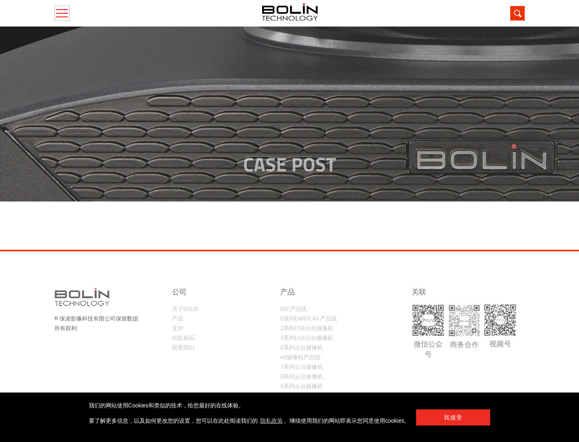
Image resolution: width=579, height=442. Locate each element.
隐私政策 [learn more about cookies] (271, 420)
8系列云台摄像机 (301, 376)
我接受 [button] (453, 417)
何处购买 (183, 337)
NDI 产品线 (293, 308)
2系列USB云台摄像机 (306, 328)
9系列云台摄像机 (301, 386)
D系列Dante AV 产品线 (308, 318)
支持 (177, 328)
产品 (177, 318)
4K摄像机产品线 (300, 357)
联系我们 (183, 347)
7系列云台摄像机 (301, 366)
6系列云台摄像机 (301, 347)
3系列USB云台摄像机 (306, 337)
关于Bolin (185, 308)
